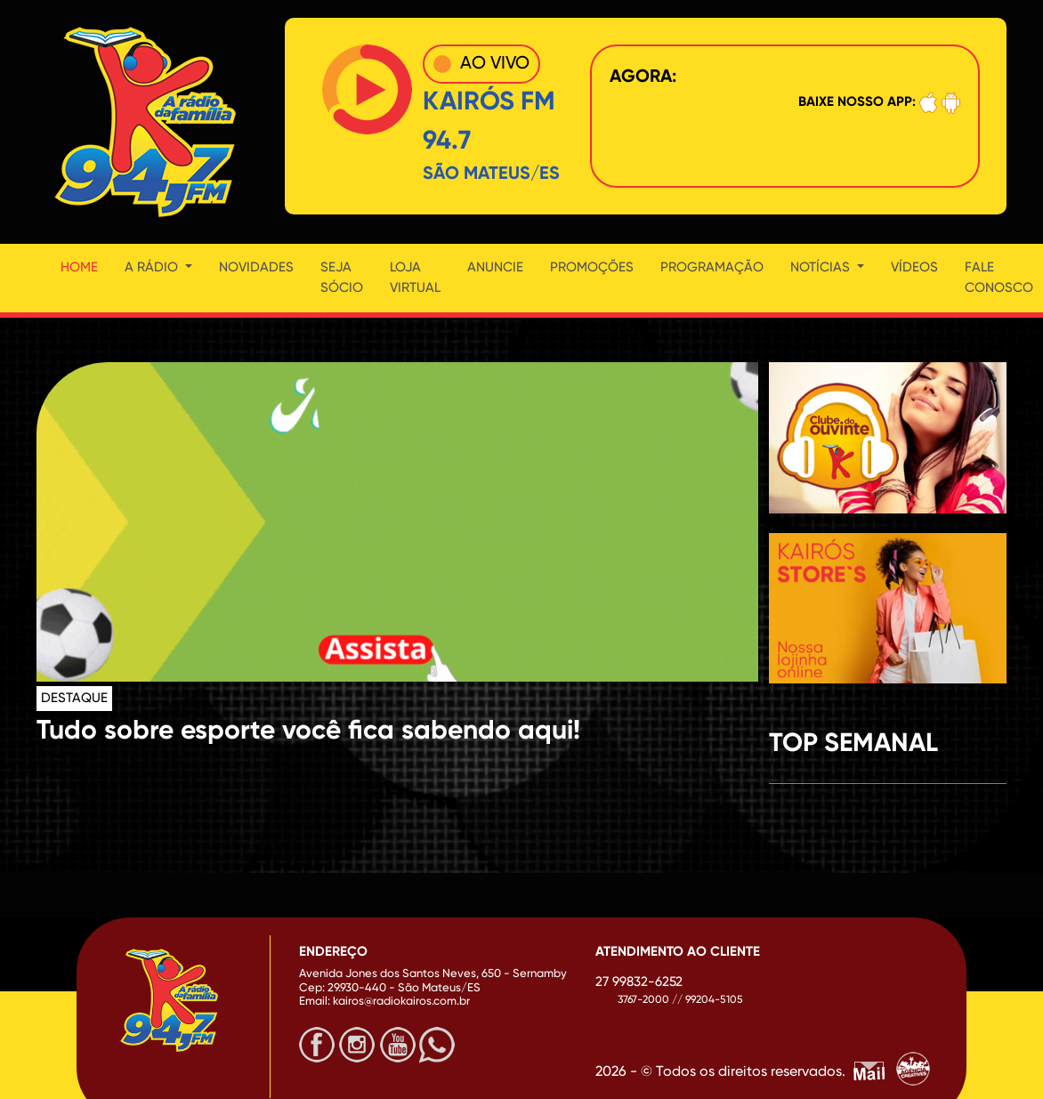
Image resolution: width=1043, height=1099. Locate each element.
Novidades (256, 267)
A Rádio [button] (153, 267)
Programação (712, 267)
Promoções (592, 267)
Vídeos (914, 267)
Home (79, 267)
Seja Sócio (341, 278)
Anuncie (495, 267)
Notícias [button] (821, 267)
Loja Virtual (415, 278)
